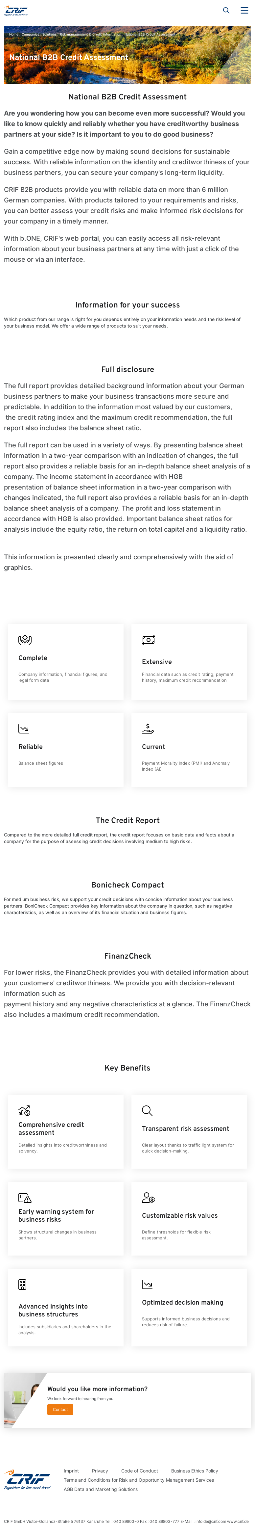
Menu (244, 10)
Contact (60, 1409)
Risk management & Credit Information (90, 34)
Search (226, 10)
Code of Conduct (139, 1470)
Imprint (71, 1470)
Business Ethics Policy (194, 1470)
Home (13, 34)
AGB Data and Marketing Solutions (101, 1489)
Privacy (100, 1470)
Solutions (49, 34)
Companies (30, 34)
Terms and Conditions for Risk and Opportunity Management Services (139, 1480)
